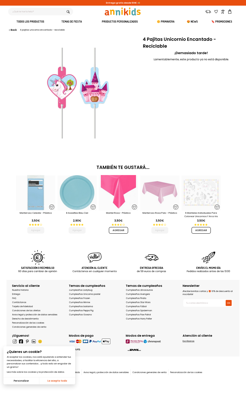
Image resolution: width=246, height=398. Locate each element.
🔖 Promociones (221, 21)
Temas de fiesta (71, 21)
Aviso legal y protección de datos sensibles (34, 314)
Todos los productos (30, 21)
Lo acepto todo (57, 380)
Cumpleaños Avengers (138, 294)
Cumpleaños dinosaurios (139, 290)
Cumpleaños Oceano (80, 314)
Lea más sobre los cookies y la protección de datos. (36, 372)
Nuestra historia (20, 290)
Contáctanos (19, 302)
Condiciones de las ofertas (26, 310)
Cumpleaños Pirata (136, 298)
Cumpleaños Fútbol (136, 306)
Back (12, 30)
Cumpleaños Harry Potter (139, 318)
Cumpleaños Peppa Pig (81, 310)
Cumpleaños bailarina (81, 306)
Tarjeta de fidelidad (22, 306)
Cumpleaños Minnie (79, 302)
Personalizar (21, 380)
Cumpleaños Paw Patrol (138, 314)
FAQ (14, 298)
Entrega (16, 294)
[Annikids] (123, 11)
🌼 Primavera (165, 21)
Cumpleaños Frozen (79, 298)
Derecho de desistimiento (25, 318)
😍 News (192, 21)
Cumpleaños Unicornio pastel (84, 294)
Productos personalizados (120, 21)
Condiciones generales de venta (29, 326)
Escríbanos (188, 341)
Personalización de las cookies (28, 322)
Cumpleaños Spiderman (139, 310)
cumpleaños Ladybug (80, 290)
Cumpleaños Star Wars (138, 302)
